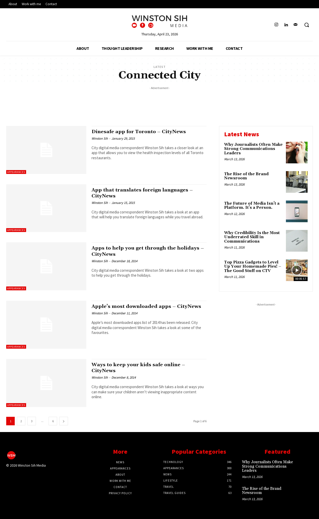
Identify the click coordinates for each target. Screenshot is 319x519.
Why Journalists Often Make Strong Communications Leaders (253, 149)
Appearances (16, 172)
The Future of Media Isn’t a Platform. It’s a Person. (251, 205)
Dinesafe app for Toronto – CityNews (143, 131)
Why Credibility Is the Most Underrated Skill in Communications (252, 237)
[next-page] (63, 421)
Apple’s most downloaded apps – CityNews (137, 309)
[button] (306, 25)
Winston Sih (100, 138)
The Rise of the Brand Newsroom (246, 176)
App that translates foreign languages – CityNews (147, 193)
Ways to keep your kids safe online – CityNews (143, 367)
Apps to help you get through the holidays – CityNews (137, 251)
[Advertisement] (159, 102)
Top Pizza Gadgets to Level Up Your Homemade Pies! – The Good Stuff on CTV (252, 266)
